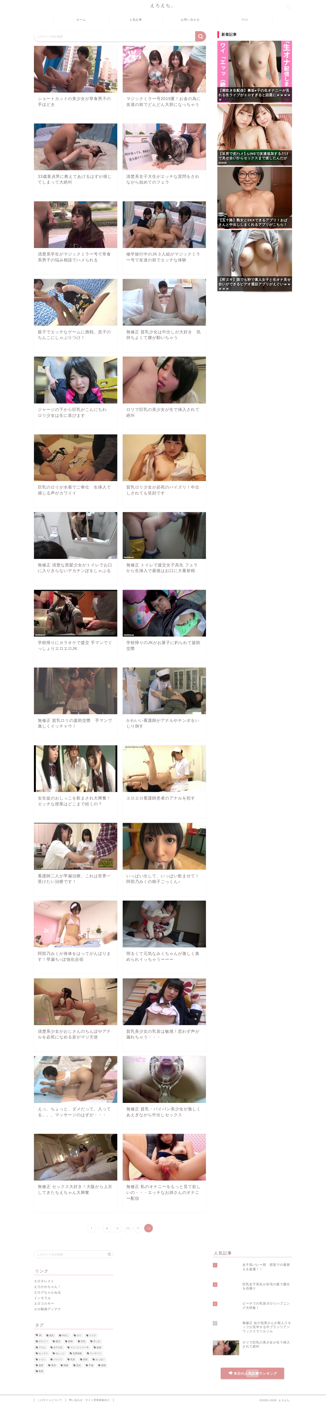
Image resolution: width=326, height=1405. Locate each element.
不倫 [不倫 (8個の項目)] (91, 1365)
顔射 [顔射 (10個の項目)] (85, 1359)
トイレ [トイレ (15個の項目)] (42, 1359)
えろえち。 (163, 5)
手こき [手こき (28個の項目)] (96, 1341)
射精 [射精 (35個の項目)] (70, 1341)
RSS (245, 19)
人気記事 (135, 19)
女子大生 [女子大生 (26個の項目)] (57, 1347)
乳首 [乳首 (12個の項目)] (72, 1359)
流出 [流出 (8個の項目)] (78, 1365)
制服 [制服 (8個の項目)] (66, 1365)
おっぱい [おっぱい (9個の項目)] (100, 1359)
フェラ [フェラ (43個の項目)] (92, 1335)
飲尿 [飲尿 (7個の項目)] (41, 1371)
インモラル (42, 1298)
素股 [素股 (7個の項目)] (103, 1365)
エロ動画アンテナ (47, 1309)
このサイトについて (50, 1399)
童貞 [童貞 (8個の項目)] (53, 1365)
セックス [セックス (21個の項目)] (43, 1353)
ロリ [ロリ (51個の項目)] (79, 1335)
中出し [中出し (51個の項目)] (65, 1335)
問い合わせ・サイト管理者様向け (89, 1399)
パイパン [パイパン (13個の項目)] (57, 1359)
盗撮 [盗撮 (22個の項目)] (99, 1347)
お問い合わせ (190, 19)
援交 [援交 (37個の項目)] (58, 1341)
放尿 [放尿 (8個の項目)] (41, 1365)
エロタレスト (44, 1281)
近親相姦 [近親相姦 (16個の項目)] (77, 1353)
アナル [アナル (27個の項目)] (42, 1347)
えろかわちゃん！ (47, 1286)
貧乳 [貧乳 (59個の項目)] (51, 1335)
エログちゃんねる (47, 1292)
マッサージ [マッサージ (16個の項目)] (95, 1353)
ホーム (81, 19)
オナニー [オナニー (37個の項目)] (43, 1341)
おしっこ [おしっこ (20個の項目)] (60, 1353)
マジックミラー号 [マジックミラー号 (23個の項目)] (79, 1347)
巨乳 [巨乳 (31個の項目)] (83, 1341)
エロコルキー (44, 1303)
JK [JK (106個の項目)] (40, 1335)
